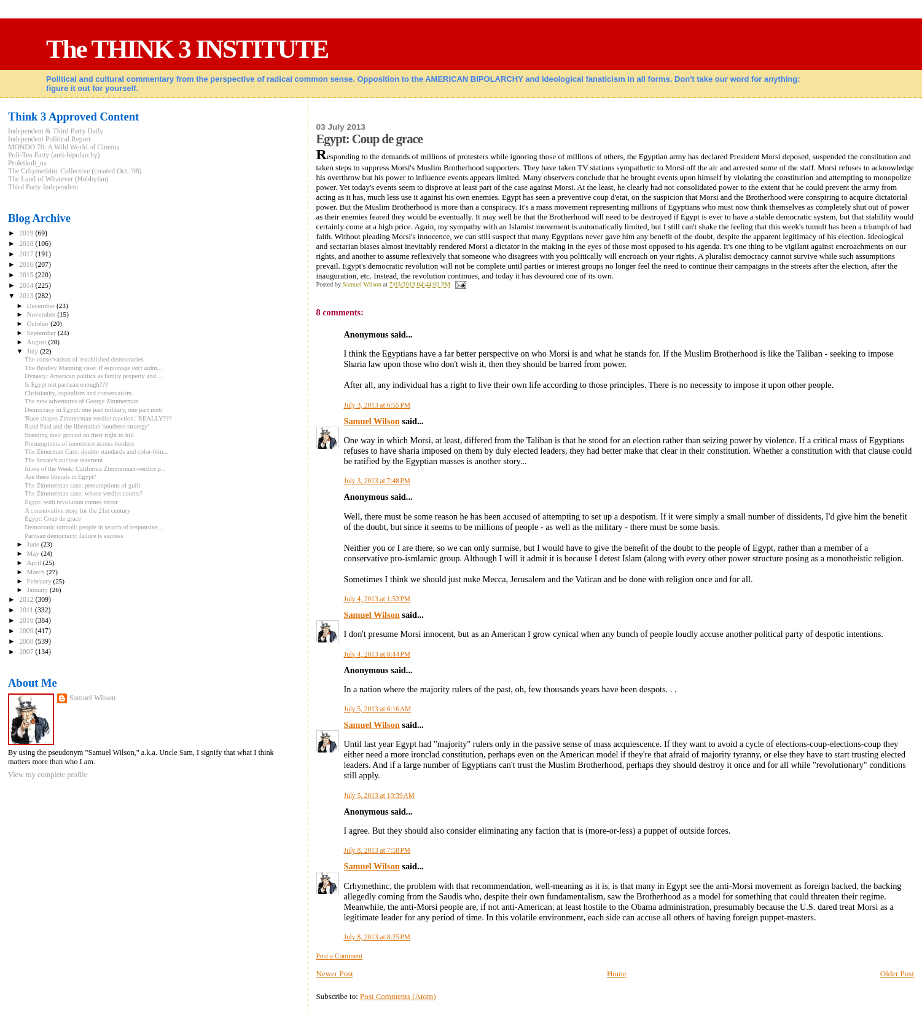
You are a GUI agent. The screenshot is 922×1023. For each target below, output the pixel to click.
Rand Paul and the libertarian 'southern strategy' (87, 426)
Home (617, 973)
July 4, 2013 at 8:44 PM (377, 654)
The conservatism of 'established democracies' (84, 359)
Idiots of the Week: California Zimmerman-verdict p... (95, 468)
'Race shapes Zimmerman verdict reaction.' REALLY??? (98, 418)
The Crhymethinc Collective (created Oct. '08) (75, 171)
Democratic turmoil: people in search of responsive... (94, 527)
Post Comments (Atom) (398, 996)
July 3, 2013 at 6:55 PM (377, 405)
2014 (27, 286)
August (38, 342)
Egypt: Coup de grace (53, 518)
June (34, 544)
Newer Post (334, 973)
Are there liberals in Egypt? (60, 476)
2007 (27, 652)
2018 (27, 244)
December (42, 305)
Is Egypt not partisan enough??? (66, 384)
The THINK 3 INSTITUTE (187, 48)
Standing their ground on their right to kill (79, 435)
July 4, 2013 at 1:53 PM (377, 598)
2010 (27, 621)
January (38, 589)
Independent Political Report (49, 139)
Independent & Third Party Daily (55, 131)
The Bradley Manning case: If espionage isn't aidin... (93, 368)
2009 (27, 631)
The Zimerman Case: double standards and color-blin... (96, 451)
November (42, 314)
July (33, 351)
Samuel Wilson (372, 421)
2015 (27, 275)
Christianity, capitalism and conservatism (78, 393)
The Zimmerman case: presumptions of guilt (82, 485)
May (34, 553)
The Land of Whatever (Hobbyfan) (58, 179)
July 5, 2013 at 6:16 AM (378, 709)
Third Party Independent (43, 187)
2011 (27, 610)
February (40, 581)
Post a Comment (339, 956)
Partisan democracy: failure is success (74, 535)
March (37, 571)
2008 (27, 642)
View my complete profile (47, 774)
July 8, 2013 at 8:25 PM (377, 937)
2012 (27, 600)
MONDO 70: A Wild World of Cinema (64, 147)
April (35, 562)
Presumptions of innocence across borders (79, 443)
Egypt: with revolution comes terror (71, 502)
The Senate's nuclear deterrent (64, 460)
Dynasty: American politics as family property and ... (93, 376)
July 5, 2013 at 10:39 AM (379, 795)
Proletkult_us (27, 163)
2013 (27, 296)
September (42, 332)
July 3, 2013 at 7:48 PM (377, 480)
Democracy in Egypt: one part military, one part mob (93, 409)
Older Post (897, 973)
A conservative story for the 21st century (77, 510)
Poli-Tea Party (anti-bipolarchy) (54, 155)
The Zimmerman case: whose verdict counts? (84, 493)
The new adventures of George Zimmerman (81, 401)
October (39, 323)
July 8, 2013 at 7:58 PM (377, 850)
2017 (27, 254)
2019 (27, 233)
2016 (27, 265)
